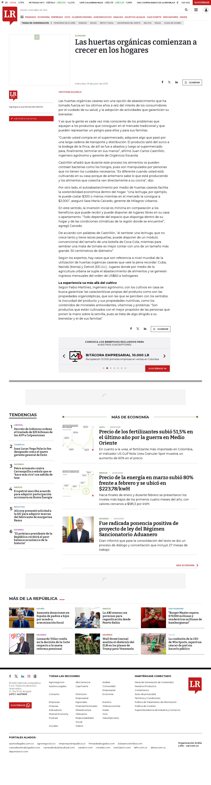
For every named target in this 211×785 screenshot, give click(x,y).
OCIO (67, 17)
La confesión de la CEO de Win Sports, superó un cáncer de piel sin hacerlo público (185, 667)
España (40, 632)
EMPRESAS (57, 17)
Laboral (18, 449)
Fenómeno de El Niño (64, 23)
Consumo (54, 718)
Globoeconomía (111, 729)
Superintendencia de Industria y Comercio (157, 733)
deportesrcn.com (18, 775)
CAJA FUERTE (154, 17)
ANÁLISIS (118, 17)
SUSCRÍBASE (201, 2)
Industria (19, 531)
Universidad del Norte (128, 23)
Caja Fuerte (82, 710)
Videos (79, 749)
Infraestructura (83, 733)
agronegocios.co (46, 767)
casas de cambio (172, 23)
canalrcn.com (85, 771)
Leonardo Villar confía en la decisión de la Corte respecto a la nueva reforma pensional (53, 667)
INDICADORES (170, 17)
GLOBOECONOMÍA (82, 17)
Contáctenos (142, 714)
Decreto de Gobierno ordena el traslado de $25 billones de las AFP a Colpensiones (33, 456)
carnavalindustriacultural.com (59, 771)
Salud (171, 658)
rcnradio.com (103, 771)
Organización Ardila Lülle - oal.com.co (190, 768)
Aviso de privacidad (145, 718)
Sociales (53, 749)
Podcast (53, 741)
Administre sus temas (23, 133)
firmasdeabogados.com (102, 767)
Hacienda (19, 488)
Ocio (105, 737)
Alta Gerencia (83, 706)
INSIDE (183, 17)
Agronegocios (56, 706)
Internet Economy (58, 737)
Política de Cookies (145, 729)
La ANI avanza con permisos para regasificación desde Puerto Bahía (117, 641)
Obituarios (81, 737)
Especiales (81, 726)
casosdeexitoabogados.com (24, 771)
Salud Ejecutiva (111, 741)
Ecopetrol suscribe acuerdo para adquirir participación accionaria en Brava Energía (33, 518)
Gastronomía (175, 632)
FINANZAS (30, 17)
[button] (63, 380)
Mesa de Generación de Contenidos (154, 706)
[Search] (186, 10)
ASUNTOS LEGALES (135, 17)
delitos (147, 23)
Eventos (107, 726)
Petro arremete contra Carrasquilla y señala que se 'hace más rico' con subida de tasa (33, 497)
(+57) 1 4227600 (18, 718)
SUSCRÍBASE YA (157, 392)
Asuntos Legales (57, 710)
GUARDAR (192, 97)
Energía (83, 23)
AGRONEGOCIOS (102, 17)
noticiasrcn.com (122, 771)
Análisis (106, 706)
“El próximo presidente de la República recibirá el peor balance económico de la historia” (33, 562)
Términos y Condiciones (147, 722)
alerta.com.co (158, 771)
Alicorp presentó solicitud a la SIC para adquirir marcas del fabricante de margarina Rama (33, 539)
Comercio (19, 468)
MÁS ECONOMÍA (185, 589)
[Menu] (22, 17)
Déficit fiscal (107, 23)
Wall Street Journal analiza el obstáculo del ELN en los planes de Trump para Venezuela (118, 667)
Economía (108, 718)
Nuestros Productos (145, 710)
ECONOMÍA (44, 17)
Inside (106, 733)
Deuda (93, 23)
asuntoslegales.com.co (21, 767)
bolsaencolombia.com (130, 767)
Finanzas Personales (86, 729)
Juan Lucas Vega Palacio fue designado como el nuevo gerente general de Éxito (32, 475)
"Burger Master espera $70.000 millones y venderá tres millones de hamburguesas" (185, 641)
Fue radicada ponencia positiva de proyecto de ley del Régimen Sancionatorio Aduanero (138, 552)
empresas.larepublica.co (72, 767)
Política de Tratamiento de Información (156, 726)
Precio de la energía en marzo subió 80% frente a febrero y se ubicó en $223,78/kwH (146, 507)
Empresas (54, 726)
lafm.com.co (140, 771)
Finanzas (53, 729)
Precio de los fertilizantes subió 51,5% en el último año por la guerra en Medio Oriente (146, 461)
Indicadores (55, 733)
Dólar (158, 23)
